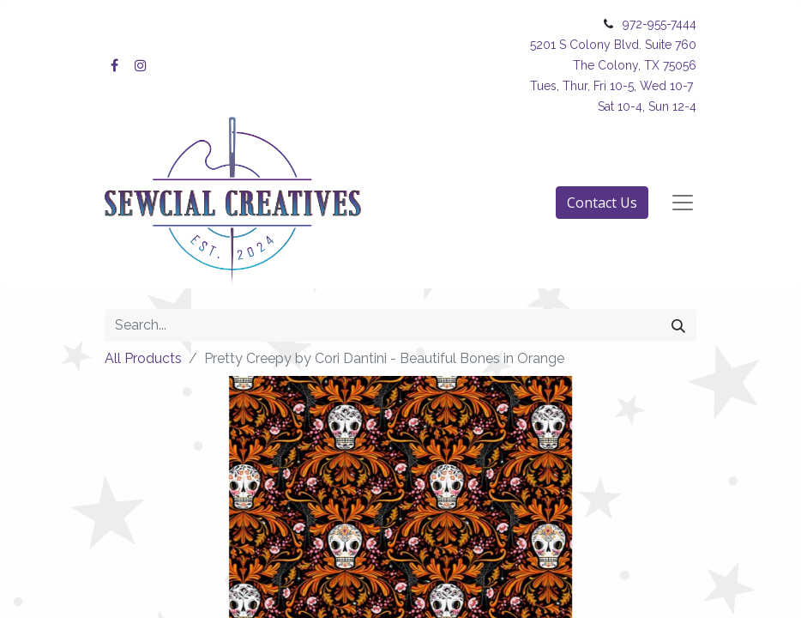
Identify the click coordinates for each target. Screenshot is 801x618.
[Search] (678, 325)
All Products (143, 358)
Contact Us (602, 202)
